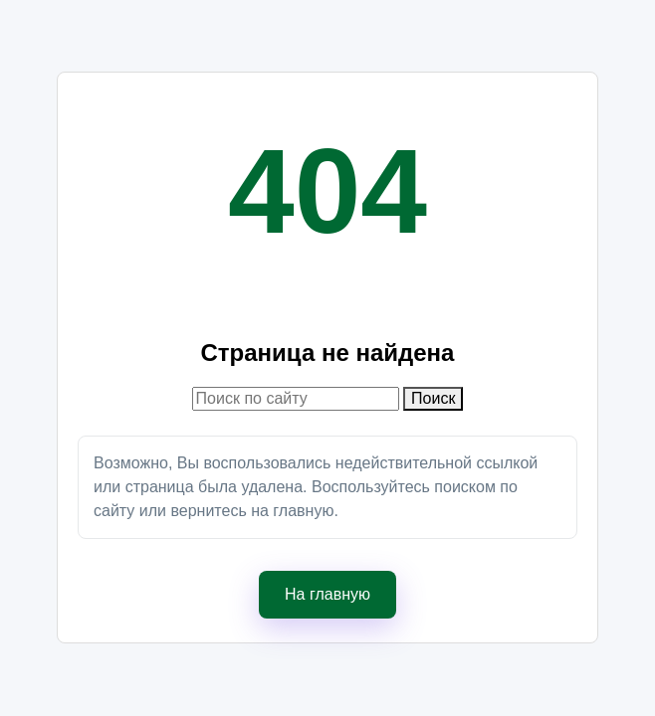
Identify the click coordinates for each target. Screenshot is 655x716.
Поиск (433, 398)
